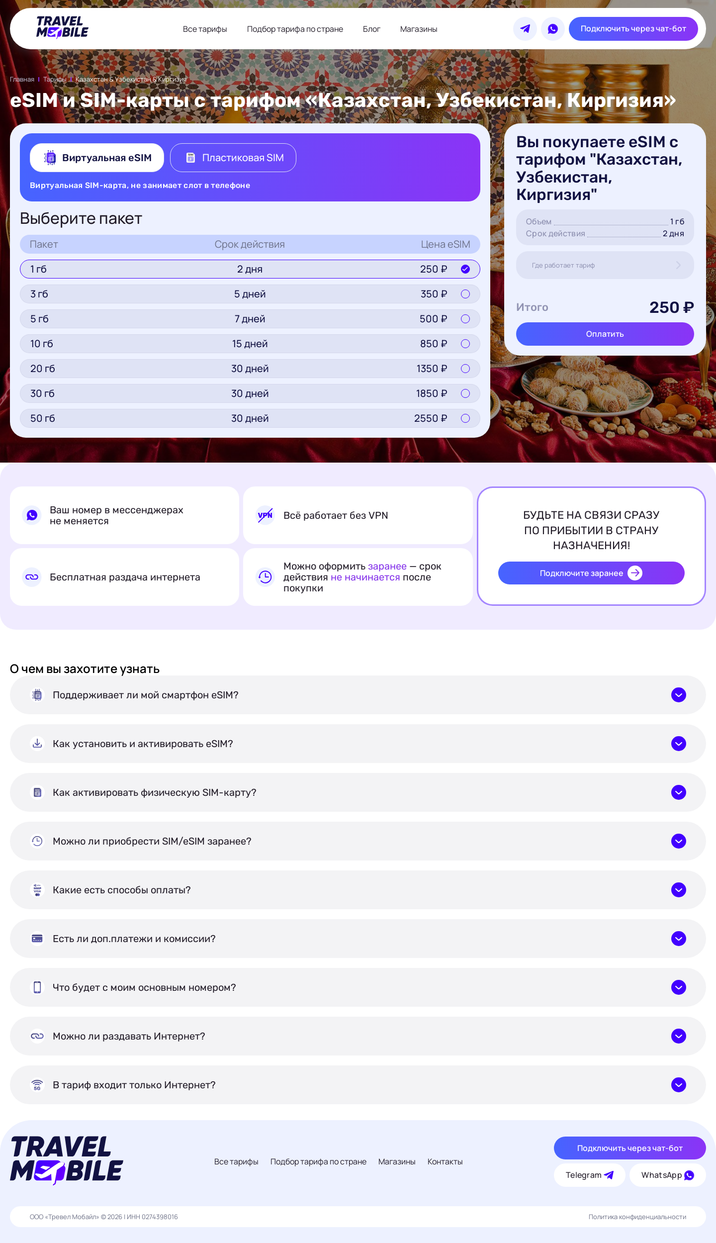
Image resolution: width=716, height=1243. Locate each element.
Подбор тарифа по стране (295, 28)
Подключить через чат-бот (633, 28)
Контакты (445, 1161)
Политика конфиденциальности (637, 1216)
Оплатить (605, 333)
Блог (371, 28)
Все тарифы (205, 28)
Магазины (419, 28)
